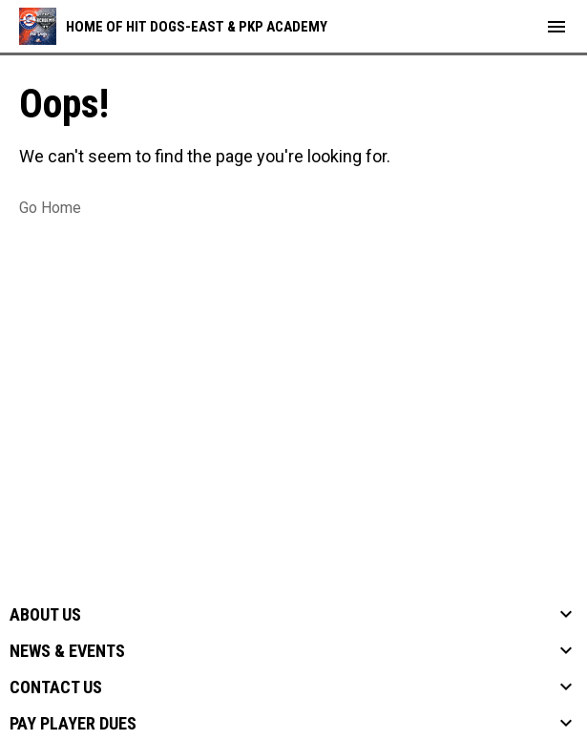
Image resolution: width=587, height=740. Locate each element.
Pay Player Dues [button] (73, 723)
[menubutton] (556, 26)
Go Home (50, 208)
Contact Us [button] (56, 687)
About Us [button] (45, 615)
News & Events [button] (67, 651)
